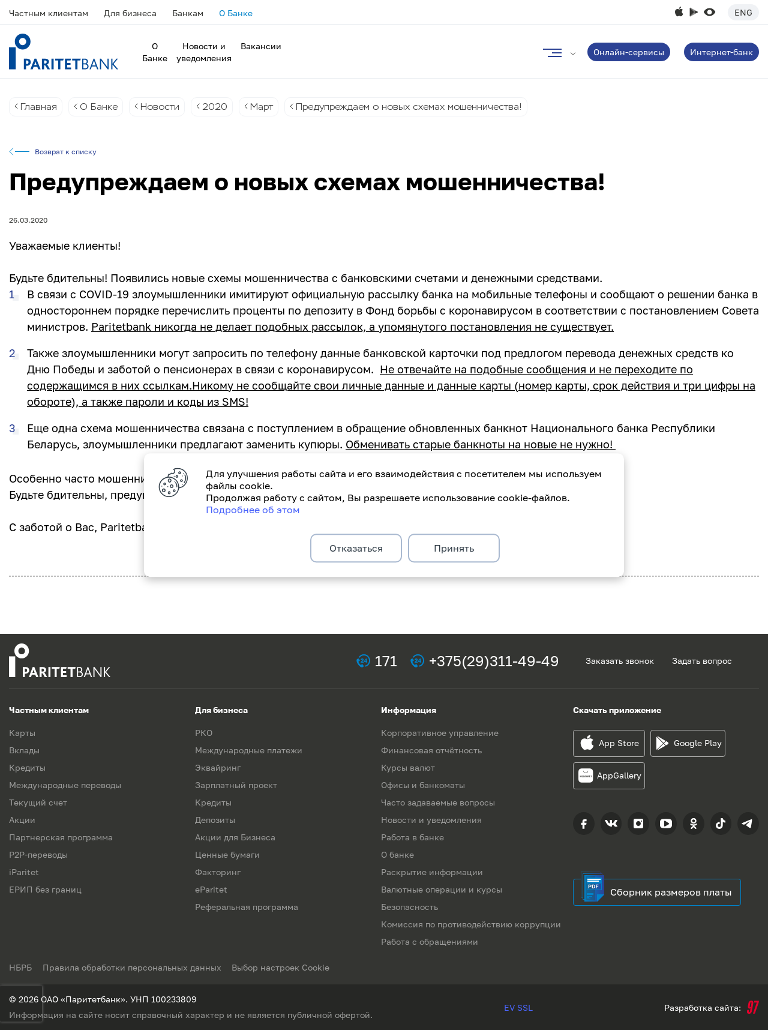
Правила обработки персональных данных (133, 967)
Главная (38, 106)
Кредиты (27, 767)
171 (386, 660)
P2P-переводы (38, 854)
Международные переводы (65, 785)
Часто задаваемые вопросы (438, 802)
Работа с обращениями (429, 941)
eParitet (211, 889)
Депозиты (215, 820)
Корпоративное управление (440, 732)
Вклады (24, 750)
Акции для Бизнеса (235, 837)
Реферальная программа (246, 907)
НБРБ (20, 967)
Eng (743, 12)
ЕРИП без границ (45, 889)
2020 (219, 106)
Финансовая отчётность (431, 750)
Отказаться (356, 548)
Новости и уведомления (431, 820)
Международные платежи (248, 750)
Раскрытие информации (432, 872)
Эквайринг (218, 767)
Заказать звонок (620, 660)
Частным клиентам (48, 13)
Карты (22, 732)
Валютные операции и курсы (441, 889)
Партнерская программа (61, 837)
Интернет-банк (721, 52)
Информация (408, 710)
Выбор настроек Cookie (283, 967)
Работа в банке (412, 837)
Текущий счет (38, 802)
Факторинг (218, 872)
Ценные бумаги (227, 854)
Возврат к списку (66, 152)
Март (267, 106)
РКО (203, 732)
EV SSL (518, 1007)
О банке (397, 854)
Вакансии (261, 46)
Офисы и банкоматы (423, 785)
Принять (454, 548)
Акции (22, 820)
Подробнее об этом (253, 508)
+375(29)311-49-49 (494, 660)
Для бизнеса (130, 13)
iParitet (24, 872)
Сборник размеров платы (671, 892)
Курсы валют (408, 767)
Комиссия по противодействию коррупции (471, 924)
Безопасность (409, 907)
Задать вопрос (702, 660)
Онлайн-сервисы (628, 52)
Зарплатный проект (236, 785)
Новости (163, 106)
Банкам (187, 13)
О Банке (236, 13)
